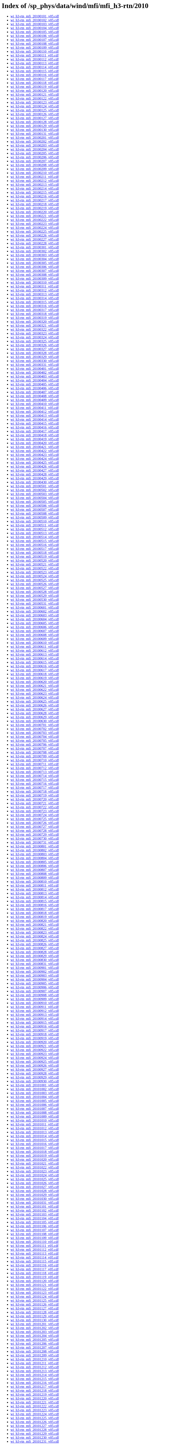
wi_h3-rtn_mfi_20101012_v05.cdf (34, 1128)
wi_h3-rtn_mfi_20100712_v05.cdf (34, 768)
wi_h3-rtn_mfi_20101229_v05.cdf (34, 1433)
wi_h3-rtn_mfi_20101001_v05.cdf (34, 1085)
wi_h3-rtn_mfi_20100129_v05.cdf (34, 126)
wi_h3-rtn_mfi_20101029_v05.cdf (34, 1195)
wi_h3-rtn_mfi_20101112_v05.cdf (34, 1249)
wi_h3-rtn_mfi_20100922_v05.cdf (34, 1050)
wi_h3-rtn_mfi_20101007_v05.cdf (34, 1108)
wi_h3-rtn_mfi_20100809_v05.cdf (34, 877)
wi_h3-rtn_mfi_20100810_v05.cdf (34, 881)
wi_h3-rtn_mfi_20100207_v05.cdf (34, 161)
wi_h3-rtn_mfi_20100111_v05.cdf (34, 55)
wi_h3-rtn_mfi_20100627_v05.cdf (34, 709)
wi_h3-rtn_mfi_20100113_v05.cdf (34, 63)
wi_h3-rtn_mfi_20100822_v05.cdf (34, 928)
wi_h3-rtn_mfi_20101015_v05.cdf (34, 1140)
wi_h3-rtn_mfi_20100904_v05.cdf (34, 979)
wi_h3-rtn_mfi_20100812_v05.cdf (34, 889)
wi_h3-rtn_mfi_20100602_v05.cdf (34, 611)
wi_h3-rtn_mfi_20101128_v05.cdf (34, 1312)
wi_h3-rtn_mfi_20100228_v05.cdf (34, 243)
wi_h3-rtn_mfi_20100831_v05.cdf (34, 964)
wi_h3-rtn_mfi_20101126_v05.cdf (34, 1304)
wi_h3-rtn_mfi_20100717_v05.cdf (34, 787)
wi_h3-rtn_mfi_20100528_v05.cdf (34, 592)
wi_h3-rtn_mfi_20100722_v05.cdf (34, 807)
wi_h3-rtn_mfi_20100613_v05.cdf (34, 654)
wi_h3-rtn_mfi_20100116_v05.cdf (34, 75)
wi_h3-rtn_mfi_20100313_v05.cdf (34, 294)
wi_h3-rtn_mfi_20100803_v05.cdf (34, 854)
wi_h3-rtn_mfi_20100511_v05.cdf (34, 525)
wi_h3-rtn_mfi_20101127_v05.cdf (34, 1308)
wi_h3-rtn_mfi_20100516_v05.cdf (34, 545)
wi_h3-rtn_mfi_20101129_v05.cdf (34, 1316)
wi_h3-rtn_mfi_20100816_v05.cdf (34, 905)
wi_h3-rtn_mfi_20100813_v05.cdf (34, 893)
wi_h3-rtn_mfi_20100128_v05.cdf (34, 122)
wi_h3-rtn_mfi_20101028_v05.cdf (34, 1191)
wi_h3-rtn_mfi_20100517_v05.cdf (34, 549)
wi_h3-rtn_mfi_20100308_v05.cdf (34, 274)
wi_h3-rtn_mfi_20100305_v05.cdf (34, 263)
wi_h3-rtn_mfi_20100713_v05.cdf (34, 772)
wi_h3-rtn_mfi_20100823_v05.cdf (34, 932)
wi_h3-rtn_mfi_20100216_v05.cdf (34, 196)
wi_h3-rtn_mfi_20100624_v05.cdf (34, 697)
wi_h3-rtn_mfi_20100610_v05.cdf (34, 643)
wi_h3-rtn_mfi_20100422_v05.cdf (34, 451)
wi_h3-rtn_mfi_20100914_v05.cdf (34, 1018)
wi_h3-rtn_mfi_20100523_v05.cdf (34, 572)
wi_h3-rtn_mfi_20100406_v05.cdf (34, 388)
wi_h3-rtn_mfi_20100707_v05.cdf (34, 748)
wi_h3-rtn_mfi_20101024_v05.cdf (34, 1175)
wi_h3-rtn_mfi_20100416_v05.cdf (34, 427)
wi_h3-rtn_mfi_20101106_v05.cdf (34, 1226)
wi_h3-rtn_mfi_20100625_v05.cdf (34, 701)
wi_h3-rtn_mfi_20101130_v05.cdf (34, 1320)
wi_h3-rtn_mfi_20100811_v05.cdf (34, 885)
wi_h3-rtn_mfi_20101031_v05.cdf (34, 1202)
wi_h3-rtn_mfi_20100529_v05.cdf (34, 596)
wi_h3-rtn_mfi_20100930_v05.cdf (34, 1081)
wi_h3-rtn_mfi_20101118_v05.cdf (34, 1273)
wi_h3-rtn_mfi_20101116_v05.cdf (34, 1265)
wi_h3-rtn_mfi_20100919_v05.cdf (34, 1038)
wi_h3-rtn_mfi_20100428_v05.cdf (34, 474)
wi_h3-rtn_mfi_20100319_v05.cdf (34, 318)
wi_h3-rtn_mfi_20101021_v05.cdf (34, 1163)
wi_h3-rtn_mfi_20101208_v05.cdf (34, 1351)
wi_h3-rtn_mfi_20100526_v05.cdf (34, 584)
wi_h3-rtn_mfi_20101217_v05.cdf (34, 1386)
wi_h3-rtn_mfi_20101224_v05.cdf (34, 1414)
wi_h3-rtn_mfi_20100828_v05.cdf (34, 952)
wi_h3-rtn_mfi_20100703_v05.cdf (34, 733)
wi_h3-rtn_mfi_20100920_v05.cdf (34, 1042)
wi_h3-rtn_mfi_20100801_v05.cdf (34, 846)
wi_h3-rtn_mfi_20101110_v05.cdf (34, 1242)
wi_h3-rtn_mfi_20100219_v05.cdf (34, 208)
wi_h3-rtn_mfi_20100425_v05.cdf (34, 462)
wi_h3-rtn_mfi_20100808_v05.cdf (34, 874)
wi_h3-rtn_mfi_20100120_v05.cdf (34, 90)
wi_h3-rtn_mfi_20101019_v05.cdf (34, 1155)
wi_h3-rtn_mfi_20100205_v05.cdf (34, 153)
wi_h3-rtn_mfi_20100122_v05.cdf (34, 98)
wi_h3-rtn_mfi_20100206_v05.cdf (34, 157)
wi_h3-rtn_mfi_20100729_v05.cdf (34, 834)
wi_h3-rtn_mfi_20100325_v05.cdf (34, 341)
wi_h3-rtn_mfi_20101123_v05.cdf (34, 1293)
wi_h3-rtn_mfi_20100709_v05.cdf (34, 756)
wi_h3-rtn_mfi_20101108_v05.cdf (34, 1234)
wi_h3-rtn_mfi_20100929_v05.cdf (34, 1077)
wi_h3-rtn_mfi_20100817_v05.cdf (34, 909)
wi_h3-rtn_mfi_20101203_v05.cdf (34, 1332)
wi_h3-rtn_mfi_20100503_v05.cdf (34, 494)
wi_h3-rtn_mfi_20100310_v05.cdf (34, 282)
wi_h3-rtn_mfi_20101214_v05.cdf (34, 1375)
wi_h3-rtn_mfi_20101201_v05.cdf (34, 1324)
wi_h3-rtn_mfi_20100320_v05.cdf (34, 321)
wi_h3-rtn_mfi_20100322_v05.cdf (34, 329)
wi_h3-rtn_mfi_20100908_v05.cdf (34, 995)
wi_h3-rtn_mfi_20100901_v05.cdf (34, 968)
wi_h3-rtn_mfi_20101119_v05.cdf (34, 1277)
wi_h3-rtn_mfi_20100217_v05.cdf (34, 200)
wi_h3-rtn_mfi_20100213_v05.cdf (34, 184)
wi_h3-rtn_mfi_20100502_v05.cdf (34, 490)
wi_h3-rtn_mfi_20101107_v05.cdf (34, 1230)
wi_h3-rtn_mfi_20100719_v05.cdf (34, 795)
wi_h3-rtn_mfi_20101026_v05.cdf (34, 1183)
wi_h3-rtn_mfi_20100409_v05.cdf (34, 400)
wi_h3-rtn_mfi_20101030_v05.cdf (34, 1199)
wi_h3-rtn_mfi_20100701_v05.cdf (34, 725)
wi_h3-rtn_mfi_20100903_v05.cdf (34, 975)
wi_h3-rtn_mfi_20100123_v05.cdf (34, 102)
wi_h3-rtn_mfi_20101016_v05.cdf (34, 1144)
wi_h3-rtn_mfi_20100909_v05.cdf (34, 999)
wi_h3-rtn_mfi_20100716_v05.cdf (34, 783)
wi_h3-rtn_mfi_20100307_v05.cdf (34, 271)
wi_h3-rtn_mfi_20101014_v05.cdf (34, 1136)
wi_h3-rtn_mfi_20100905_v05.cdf (34, 983)
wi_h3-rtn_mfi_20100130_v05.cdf (34, 130)
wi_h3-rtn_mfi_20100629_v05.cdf (34, 717)
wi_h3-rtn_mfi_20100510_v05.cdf (34, 521)
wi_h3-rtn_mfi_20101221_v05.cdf (34, 1402)
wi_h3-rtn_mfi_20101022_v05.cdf (34, 1167)
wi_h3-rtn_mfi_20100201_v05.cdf (34, 137)
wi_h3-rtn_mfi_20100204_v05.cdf (34, 149)
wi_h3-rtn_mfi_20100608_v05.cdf (34, 635)
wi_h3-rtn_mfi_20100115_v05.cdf (34, 71)
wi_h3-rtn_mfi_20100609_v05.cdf (34, 639)
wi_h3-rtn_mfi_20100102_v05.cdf (34, 20)
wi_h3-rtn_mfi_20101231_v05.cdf (34, 1441)
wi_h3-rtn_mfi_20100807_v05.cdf (34, 870)
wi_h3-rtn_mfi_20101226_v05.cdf (34, 1422)
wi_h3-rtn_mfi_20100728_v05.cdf (34, 830)
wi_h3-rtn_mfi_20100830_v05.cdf (34, 960)
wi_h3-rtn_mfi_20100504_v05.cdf (34, 498)
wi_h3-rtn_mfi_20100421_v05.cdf (34, 447)
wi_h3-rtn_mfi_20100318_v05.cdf (34, 314)
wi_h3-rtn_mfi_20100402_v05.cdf (34, 372)
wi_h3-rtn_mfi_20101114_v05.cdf (34, 1257)
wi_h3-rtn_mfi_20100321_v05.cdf (34, 325)
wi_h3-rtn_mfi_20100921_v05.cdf (34, 1046)
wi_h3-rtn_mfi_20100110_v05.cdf (34, 51)
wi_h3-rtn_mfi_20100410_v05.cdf (34, 404)
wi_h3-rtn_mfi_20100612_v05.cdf (34, 650)
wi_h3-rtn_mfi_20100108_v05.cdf (34, 43)
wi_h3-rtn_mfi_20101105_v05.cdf (34, 1222)
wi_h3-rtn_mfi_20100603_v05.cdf (34, 615)
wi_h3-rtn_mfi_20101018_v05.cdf (34, 1152)
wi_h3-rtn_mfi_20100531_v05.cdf (34, 603)
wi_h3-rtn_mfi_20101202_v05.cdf (34, 1328)
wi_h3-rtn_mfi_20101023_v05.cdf (34, 1171)
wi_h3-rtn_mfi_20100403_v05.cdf (34, 376)
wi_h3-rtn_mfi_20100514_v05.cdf (34, 537)
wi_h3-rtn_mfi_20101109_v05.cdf (34, 1238)
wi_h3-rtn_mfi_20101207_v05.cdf (34, 1347)
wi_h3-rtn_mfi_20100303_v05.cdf (34, 255)
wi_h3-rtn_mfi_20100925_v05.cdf (34, 1061)
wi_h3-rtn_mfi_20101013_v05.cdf (34, 1132)
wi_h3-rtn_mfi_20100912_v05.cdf (34, 1011)
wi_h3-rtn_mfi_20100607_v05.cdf (34, 631)
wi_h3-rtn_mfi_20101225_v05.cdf (34, 1418)
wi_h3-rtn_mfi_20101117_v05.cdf (34, 1269)
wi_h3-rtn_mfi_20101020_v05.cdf (34, 1159)
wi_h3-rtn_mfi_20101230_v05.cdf (34, 1437)
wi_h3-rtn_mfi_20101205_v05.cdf (34, 1339)
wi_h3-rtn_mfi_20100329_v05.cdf (34, 357)
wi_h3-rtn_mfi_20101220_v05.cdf (34, 1398)
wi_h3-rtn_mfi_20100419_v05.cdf (34, 439)
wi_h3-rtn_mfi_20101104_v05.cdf (34, 1218)
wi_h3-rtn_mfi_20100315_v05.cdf (34, 302)
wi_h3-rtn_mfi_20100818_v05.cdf (34, 913)
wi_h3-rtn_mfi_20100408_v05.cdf (34, 396)
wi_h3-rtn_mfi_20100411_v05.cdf (34, 408)
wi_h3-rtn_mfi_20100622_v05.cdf (34, 690)
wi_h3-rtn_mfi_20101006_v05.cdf (34, 1105)
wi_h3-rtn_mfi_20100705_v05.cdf (34, 740)
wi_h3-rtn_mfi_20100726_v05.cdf (34, 823)
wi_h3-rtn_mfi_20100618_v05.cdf (34, 674)
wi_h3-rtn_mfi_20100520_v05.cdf (34, 560)
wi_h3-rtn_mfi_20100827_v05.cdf (34, 948)
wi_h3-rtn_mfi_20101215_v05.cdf (34, 1379)
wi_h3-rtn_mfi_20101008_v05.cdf (34, 1112)
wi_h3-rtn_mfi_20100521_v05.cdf (34, 564)
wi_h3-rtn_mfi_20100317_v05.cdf (34, 310)
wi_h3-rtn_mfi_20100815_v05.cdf (34, 901)
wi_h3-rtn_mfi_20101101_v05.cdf (34, 1206)
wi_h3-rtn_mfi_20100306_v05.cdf (34, 267)
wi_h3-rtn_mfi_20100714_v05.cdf (34, 776)
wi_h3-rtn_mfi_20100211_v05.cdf (34, 177)
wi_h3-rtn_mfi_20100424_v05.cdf (34, 459)
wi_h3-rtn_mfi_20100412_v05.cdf (34, 412)
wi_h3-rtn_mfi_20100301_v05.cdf (34, 247)
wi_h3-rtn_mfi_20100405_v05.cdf (34, 384)
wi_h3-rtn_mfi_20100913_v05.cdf (34, 1015)
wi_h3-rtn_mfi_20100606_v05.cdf (34, 627)
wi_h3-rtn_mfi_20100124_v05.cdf (34, 106)
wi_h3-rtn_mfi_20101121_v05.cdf (34, 1285)
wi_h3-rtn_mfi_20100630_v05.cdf (34, 721)
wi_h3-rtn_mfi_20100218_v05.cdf (34, 204)
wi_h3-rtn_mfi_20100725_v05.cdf (34, 819)
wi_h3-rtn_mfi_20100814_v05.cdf (34, 897)
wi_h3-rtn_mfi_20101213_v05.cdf (34, 1371)
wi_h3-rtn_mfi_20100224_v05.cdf (34, 227)
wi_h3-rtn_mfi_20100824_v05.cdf (34, 936)
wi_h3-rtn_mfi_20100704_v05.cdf (34, 737)
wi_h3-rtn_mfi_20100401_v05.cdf (34, 368)
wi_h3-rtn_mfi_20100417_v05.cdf (34, 431)
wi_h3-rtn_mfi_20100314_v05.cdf (34, 298)
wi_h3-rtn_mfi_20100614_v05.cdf (34, 658)
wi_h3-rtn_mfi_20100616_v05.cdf (34, 666)
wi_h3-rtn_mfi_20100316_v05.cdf (34, 306)
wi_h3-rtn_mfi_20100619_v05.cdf (34, 678)
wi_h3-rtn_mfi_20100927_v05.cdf (34, 1069)
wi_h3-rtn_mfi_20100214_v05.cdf (34, 188)
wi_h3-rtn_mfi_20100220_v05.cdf (34, 212)
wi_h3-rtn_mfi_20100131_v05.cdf (34, 134)
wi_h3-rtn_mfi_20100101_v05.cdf (34, 16)
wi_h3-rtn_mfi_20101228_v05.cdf (34, 1430)
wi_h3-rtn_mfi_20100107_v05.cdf (34, 40)
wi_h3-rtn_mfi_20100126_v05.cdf (34, 114)
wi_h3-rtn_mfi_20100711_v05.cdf (34, 764)
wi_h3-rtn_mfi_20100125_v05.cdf (34, 110)
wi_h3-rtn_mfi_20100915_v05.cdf (34, 1022)
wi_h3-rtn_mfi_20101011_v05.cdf (34, 1124)
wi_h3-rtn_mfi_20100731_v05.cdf (34, 842)
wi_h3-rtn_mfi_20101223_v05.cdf (34, 1410)
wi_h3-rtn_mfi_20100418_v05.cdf (34, 435)
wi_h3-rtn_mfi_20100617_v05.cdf (34, 670)
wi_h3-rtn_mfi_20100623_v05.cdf (34, 693)
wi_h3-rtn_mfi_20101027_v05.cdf (34, 1187)
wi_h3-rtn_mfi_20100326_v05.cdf (34, 345)
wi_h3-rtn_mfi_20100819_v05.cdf (34, 917)
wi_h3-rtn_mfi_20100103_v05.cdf (34, 24)
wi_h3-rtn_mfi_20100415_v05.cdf (34, 423)
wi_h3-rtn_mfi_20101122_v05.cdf (34, 1289)
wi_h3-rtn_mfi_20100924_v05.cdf (34, 1058)
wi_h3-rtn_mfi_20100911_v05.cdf (34, 1007)
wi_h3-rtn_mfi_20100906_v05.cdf (34, 987)
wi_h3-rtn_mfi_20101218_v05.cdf (34, 1390)
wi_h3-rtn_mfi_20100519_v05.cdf (34, 556)
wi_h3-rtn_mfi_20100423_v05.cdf (34, 455)
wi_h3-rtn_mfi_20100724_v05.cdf (34, 815)
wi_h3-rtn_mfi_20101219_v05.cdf (34, 1394)
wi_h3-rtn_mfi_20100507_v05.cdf (34, 509)
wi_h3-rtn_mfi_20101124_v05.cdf (34, 1296)
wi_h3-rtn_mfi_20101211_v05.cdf (34, 1363)
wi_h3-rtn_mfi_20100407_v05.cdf (34, 392)
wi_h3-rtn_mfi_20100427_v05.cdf (34, 470)
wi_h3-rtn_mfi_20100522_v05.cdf (34, 568)
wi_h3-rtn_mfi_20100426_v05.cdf (34, 466)
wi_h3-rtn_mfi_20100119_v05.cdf (34, 87)
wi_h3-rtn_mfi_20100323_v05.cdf (34, 333)
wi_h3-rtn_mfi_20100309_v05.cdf (34, 278)
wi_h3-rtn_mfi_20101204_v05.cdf (34, 1336)
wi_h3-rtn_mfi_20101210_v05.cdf (34, 1359)
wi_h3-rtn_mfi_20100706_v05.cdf (34, 744)
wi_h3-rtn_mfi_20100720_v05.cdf (34, 799)
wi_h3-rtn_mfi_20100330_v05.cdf (34, 361)
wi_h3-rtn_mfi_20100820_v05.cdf (34, 921)
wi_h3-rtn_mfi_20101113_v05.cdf (34, 1253)
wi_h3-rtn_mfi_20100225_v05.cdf (34, 231)
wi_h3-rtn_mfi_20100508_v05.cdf (34, 513)
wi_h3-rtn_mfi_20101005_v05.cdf (34, 1101)
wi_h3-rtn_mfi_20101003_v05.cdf (34, 1093)
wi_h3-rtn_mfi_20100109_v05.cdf (34, 47)
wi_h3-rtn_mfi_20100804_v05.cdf (34, 858)
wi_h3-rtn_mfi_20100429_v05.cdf (34, 478)
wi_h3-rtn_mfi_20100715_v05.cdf (34, 780)
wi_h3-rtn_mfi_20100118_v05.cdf (34, 83)
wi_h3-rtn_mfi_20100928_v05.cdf (34, 1073)
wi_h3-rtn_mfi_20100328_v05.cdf (34, 353)
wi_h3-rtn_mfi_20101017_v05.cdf (34, 1148)
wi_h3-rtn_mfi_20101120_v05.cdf (34, 1281)
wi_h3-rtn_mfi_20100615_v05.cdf (34, 662)
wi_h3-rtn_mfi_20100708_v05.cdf (34, 752)
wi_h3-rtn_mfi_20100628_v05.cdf (34, 713)
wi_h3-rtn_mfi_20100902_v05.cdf (34, 971)
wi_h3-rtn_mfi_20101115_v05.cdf (34, 1261)
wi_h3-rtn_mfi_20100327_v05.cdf (34, 349)
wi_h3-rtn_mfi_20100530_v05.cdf (34, 599)
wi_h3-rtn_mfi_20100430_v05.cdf (34, 482)
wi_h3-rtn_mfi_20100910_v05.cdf (34, 1003)
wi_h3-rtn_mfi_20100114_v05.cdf (34, 67)
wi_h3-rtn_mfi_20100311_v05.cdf (34, 286)
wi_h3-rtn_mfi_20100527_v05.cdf (34, 588)
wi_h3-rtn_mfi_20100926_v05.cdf (34, 1065)
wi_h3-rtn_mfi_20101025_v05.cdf (34, 1179)
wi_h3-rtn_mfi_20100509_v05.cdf (34, 517)
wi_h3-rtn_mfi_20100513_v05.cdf (34, 533)
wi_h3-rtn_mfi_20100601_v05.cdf (34, 607)
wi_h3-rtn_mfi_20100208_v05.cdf (34, 165)
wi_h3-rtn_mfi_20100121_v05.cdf (34, 94)
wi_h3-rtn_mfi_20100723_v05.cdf (34, 811)
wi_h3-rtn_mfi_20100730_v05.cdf (34, 838)
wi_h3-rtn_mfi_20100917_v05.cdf (34, 1030)
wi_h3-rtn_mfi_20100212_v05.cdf (34, 181)
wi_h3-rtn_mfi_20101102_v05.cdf (34, 1210)
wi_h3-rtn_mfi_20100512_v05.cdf (34, 529)
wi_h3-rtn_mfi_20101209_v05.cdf (34, 1355)
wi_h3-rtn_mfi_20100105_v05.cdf (34, 32)
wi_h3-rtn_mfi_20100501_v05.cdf (34, 486)
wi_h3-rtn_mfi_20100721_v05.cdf (34, 803)
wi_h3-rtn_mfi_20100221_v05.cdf (34, 216)
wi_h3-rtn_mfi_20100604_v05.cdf (34, 619)
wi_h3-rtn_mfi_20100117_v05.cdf (34, 79)
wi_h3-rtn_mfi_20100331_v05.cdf (34, 365)
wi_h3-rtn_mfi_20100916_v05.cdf (34, 1026)
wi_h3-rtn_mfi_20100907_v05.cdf (34, 991)
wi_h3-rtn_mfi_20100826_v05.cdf (34, 944)
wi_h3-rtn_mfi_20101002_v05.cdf (34, 1089)
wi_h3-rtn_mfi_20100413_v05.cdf (34, 415)
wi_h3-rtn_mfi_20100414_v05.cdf (34, 419)
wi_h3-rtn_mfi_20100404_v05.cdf (34, 380)
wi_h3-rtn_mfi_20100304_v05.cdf (34, 259)
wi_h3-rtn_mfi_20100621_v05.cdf (34, 686)
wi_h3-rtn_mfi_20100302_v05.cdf (34, 251)
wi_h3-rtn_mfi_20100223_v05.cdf (34, 224)
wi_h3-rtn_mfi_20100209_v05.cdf (34, 169)
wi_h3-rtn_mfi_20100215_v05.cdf (34, 192)
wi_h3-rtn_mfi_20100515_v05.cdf (34, 541)
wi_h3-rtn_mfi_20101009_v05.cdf (34, 1116)
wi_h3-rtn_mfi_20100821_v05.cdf (34, 924)
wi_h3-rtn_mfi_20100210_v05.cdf (34, 173)
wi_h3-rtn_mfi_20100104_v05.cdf (34, 28)
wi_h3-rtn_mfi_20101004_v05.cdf (34, 1097)
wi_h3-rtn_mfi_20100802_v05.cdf (34, 850)
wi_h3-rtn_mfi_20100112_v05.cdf (34, 59)
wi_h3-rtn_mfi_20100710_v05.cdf (34, 760)
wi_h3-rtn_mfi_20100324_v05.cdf (34, 337)
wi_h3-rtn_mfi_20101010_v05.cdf (34, 1120)
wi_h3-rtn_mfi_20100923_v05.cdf (34, 1054)
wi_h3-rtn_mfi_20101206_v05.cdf (34, 1343)
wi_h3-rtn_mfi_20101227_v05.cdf (34, 1426)
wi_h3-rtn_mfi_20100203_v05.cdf (34, 145)
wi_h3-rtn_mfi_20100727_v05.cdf (34, 827)
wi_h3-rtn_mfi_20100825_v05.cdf (34, 940)
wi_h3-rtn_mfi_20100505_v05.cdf (34, 502)
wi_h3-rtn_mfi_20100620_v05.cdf (34, 682)
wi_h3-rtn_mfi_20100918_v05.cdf (34, 1034)
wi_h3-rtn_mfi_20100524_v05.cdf (34, 576)
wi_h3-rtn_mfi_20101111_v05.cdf (34, 1246)
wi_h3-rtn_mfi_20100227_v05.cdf (34, 239)
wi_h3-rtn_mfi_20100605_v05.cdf (34, 623)
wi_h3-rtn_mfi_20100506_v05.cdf (34, 505)
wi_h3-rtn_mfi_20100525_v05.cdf (34, 580)
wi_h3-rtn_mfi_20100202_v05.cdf (34, 141)
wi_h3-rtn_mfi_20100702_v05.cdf (34, 729)
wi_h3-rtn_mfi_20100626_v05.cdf (34, 705)
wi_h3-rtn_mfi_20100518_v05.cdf (34, 552)
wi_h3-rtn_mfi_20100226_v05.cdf (34, 235)
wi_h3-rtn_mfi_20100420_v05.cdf (34, 443)
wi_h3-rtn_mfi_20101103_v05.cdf (34, 1214)
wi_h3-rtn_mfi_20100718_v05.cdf (34, 791)
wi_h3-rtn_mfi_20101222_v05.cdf (34, 1406)
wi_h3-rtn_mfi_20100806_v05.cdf (34, 866)
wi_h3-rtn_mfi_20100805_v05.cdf (34, 862)
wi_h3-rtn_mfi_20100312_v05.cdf (34, 290)
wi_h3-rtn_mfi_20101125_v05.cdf (34, 1300)
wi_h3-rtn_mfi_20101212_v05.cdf (34, 1367)
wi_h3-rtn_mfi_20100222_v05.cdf (34, 220)
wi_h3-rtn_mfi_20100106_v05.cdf (34, 36)
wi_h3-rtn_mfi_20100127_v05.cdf (34, 118)
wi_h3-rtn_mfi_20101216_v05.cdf (34, 1383)
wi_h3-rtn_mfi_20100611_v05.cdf (34, 646)
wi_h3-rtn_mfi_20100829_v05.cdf (34, 956)
